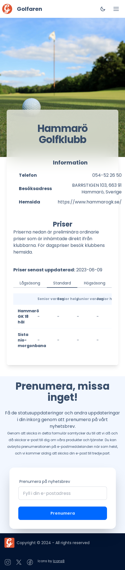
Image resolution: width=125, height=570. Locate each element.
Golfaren (29, 9)
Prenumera (62, 513)
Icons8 (59, 561)
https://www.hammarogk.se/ (90, 202)
